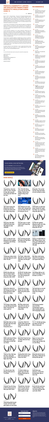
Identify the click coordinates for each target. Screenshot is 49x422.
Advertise (13, 419)
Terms (6, 419)
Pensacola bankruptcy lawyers (26, 16)
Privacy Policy (9, 419)
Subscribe (24, 418)
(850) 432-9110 (23, 47)
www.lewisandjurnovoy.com (14, 48)
